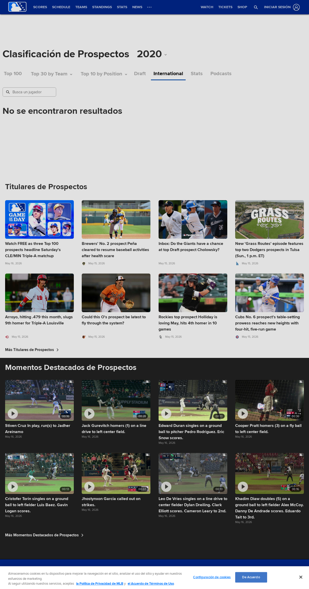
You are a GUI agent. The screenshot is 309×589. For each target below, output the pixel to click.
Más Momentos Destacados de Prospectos (44, 535)
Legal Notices (133, 571)
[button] (256, 7)
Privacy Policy (112, 571)
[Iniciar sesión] (281, 7)
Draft (140, 74)
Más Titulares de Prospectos (32, 349)
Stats (197, 74)
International (168, 74)
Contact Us (153, 571)
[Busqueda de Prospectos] (30, 92)
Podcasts (221, 74)
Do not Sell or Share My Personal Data (188, 571)
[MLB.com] (13, 572)
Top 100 (13, 74)
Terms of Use (90, 571)
